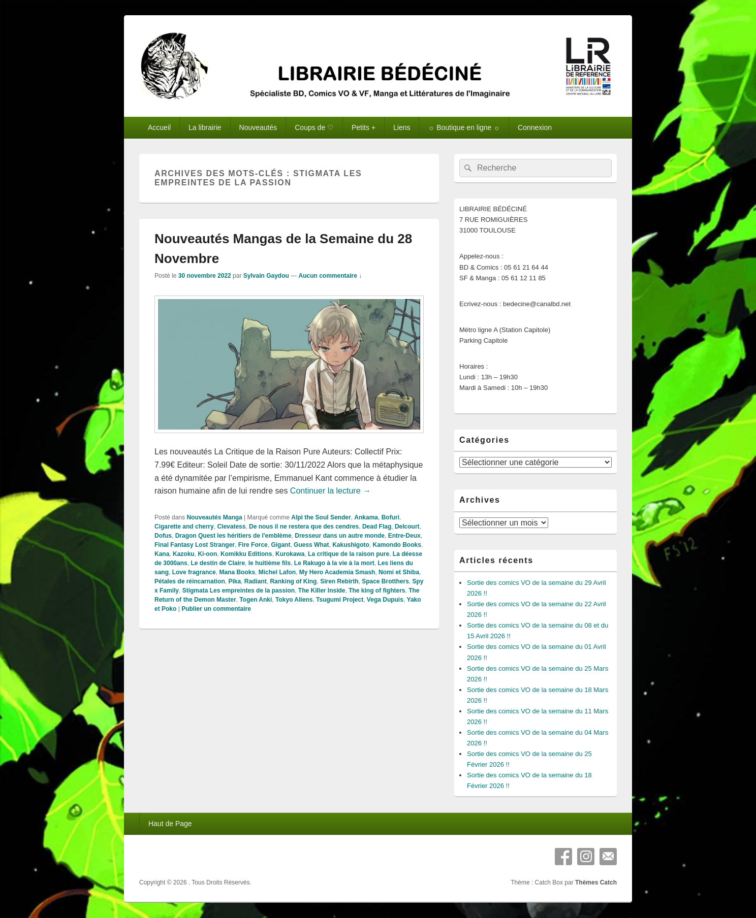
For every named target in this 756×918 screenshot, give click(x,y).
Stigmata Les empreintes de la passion (238, 590)
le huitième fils (269, 563)
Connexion (535, 127)
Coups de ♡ (314, 127)
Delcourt (407, 526)
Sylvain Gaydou (266, 275)
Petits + (363, 127)
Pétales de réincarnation (189, 581)
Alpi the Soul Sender (321, 517)
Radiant (255, 581)
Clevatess (231, 526)
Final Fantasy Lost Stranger (194, 544)
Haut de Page (170, 823)
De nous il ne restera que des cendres (304, 526)
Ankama (366, 517)
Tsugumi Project (339, 599)
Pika (234, 581)
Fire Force (253, 544)
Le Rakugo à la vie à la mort (334, 563)
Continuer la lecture (330, 490)
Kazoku (184, 554)
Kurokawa (289, 554)
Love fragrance (194, 572)
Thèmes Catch (596, 882)
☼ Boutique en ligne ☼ (464, 127)
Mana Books (237, 572)
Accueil (159, 127)
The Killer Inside (321, 590)
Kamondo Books (396, 544)
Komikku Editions (246, 554)
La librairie (205, 127)
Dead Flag (376, 526)
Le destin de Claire (218, 563)
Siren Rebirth (339, 581)
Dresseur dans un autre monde (340, 535)
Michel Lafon (277, 572)
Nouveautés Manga (214, 517)
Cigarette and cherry (184, 526)
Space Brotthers (385, 581)
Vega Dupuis (385, 599)
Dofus (163, 535)
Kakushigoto (350, 544)
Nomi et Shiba (399, 572)
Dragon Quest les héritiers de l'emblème (233, 535)
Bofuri (390, 517)
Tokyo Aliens (293, 599)
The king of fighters (377, 590)
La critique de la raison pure (348, 554)
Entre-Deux (404, 535)
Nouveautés (258, 127)
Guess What (311, 544)
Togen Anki (255, 599)
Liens (401, 127)
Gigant (280, 544)
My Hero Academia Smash (337, 572)
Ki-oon (207, 554)
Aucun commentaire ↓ (330, 275)
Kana (161, 554)
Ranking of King (293, 581)
